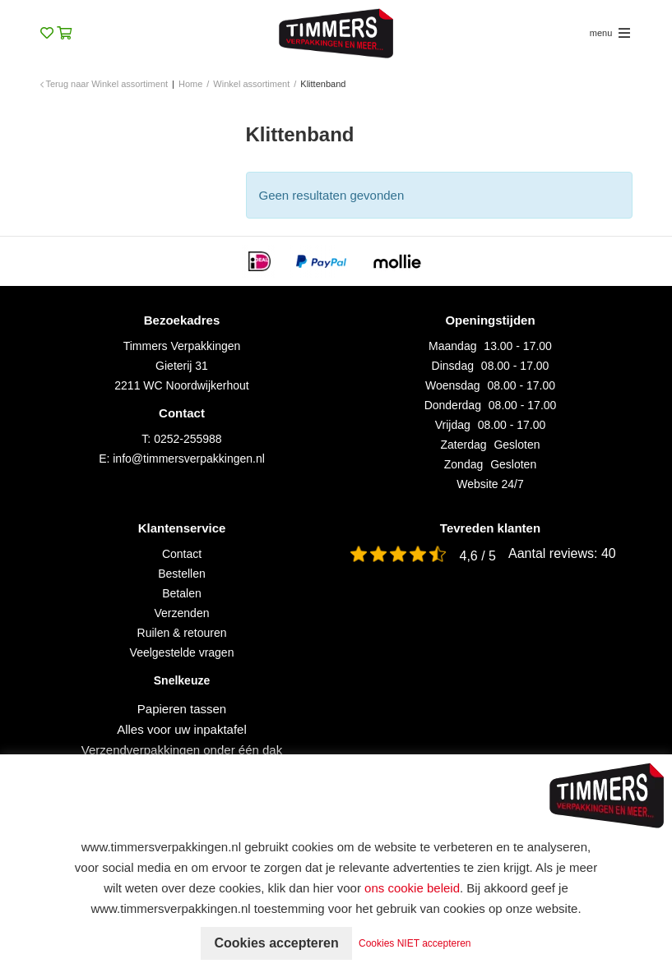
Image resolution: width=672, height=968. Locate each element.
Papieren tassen (181, 709)
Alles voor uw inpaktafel (182, 729)
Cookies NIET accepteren (415, 943)
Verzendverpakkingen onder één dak (181, 750)
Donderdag (452, 405)
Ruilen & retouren (182, 632)
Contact (182, 553)
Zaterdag (464, 444)
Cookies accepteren (276, 943)
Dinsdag (453, 365)
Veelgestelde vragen (182, 652)
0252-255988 (188, 438)
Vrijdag (452, 424)
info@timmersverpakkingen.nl (189, 458)
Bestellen (182, 573)
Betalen (181, 593)
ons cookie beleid (412, 888)
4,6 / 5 (478, 556)
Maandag (452, 346)
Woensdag (452, 385)
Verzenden (182, 613)
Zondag (463, 464)
